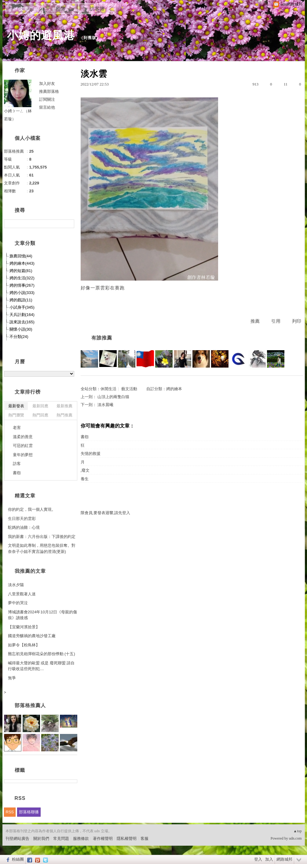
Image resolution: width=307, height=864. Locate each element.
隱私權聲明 (127, 838)
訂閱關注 (47, 99)
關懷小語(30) (20, 329)
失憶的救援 (91, 453)
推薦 (255, 321)
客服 (144, 838)
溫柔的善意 (23, 436)
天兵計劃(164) (22, 314)
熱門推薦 (64, 415)
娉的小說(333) (22, 292)
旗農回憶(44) (20, 256)
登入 (258, 859)
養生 (85, 479)
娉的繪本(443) (22, 263)
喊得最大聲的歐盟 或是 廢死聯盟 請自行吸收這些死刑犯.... (41, 666)
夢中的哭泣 (18, 603)
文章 (24, 8)
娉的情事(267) (22, 285)
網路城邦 (284, 859)
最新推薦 (64, 406)
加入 (269, 859)
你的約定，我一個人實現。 (32, 509)
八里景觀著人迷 (22, 594)
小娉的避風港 (41, 35)
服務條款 (81, 838)
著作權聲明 (103, 838)
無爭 (12, 678)
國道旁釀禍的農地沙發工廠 (32, 635)
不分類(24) (18, 336)
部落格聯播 (29, 812)
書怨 (85, 436)
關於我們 (41, 838)
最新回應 (40, 406)
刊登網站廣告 (17, 838)
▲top (297, 831)
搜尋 (69, 224)
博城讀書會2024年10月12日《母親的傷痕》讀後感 (42, 615)
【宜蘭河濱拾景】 (24, 627)
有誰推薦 (101, 337)
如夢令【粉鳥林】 (24, 645)
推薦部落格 (49, 91)
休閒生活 (108, 389)
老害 (17, 427)
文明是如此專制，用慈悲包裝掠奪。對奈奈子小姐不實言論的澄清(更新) (41, 548)
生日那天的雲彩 (22, 518)
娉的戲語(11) (20, 300)
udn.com (295, 838)
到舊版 (89, 37)
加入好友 (47, 83)
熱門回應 (40, 415)
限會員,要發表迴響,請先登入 (105, 512)
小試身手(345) (22, 307)
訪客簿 (97, 8)
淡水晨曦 (105, 404)
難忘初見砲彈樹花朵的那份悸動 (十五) (41, 654)
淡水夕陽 (16, 585)
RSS (10, 812)
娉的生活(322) (22, 278)
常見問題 (61, 838)
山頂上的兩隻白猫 (113, 396)
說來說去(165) (22, 322)
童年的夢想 (23, 454)
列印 (296, 321)
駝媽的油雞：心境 (24, 527)
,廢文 (85, 470)
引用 (275, 321)
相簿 (60, 8)
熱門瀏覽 (16, 415)
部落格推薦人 (30, 705)
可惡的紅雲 (23, 445)
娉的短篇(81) (20, 270)
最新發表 (16, 406)
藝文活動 (129, 389)
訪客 (17, 463)
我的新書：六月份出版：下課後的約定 (41, 536)
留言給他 (47, 107)
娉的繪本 (174, 389)
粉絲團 (18, 859)
